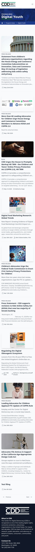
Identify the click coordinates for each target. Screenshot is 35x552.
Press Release (6, 54)
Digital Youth (22, 23)
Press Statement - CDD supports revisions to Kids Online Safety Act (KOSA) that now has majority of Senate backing (16, 307)
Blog (3, 159)
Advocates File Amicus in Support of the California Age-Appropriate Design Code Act (16, 454)
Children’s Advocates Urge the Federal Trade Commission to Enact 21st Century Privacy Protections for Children (17, 270)
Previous (7, 497)
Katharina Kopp (18, 189)
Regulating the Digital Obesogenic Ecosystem (11, 352)
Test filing (5, 484)
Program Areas (10, 23)
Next (29, 497)
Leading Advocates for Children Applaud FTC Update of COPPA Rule (17, 404)
